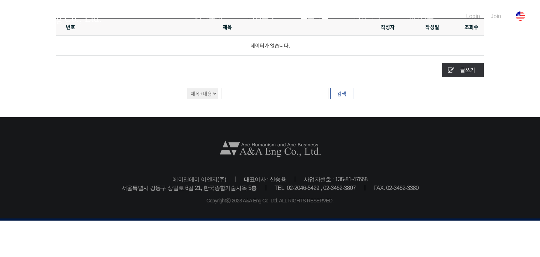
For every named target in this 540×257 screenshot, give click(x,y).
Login (473, 16)
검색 (341, 93)
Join (496, 16)
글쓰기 (467, 70)
